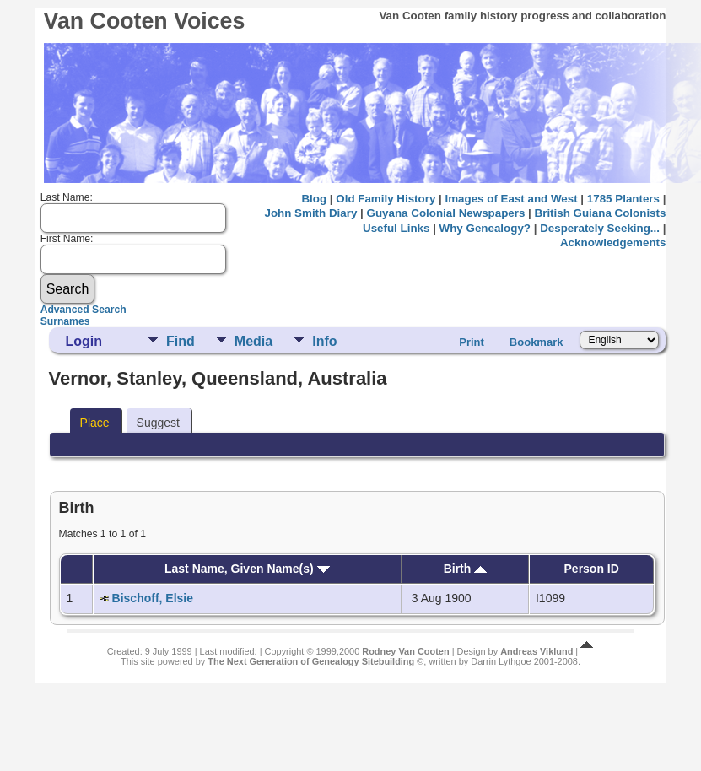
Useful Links (396, 228)
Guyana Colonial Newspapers (446, 213)
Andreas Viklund (536, 651)
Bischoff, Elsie (152, 598)
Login (84, 341)
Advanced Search (83, 309)
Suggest (158, 422)
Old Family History (385, 198)
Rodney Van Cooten (405, 651)
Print (471, 342)
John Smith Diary (311, 213)
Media (253, 341)
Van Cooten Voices (144, 21)
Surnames (65, 321)
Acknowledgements (613, 242)
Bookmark (536, 342)
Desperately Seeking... (600, 228)
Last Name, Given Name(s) (247, 568)
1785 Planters (623, 198)
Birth (466, 568)
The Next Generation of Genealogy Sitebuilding (311, 661)
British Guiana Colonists (600, 213)
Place (95, 422)
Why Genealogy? (485, 228)
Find (180, 341)
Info (324, 341)
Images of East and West (511, 198)
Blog (313, 198)
